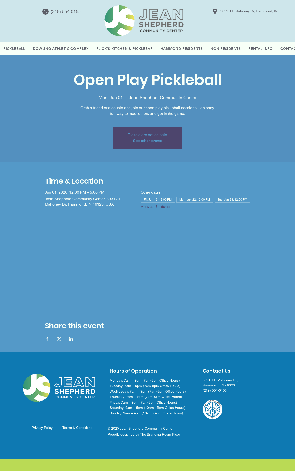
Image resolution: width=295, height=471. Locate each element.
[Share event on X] (59, 339)
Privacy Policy (42, 428)
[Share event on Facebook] (47, 339)
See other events (147, 140)
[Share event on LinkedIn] (71, 339)
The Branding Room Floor (160, 434)
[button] (260, 48)
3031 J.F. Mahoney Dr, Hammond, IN (248, 11)
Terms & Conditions (77, 428)
